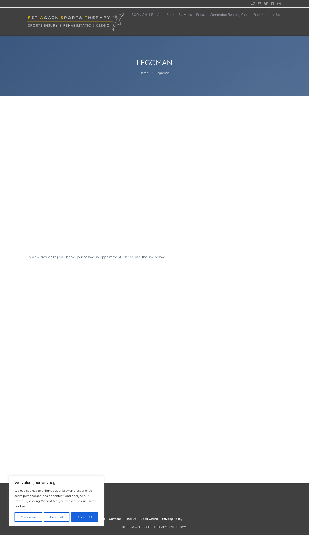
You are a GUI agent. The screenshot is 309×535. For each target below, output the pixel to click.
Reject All (56, 517)
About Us (164, 15)
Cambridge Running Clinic (229, 15)
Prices (201, 15)
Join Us (274, 15)
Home (144, 73)
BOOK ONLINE (142, 15)
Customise (28, 517)
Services (185, 15)
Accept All (84, 517)
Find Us (258, 15)
